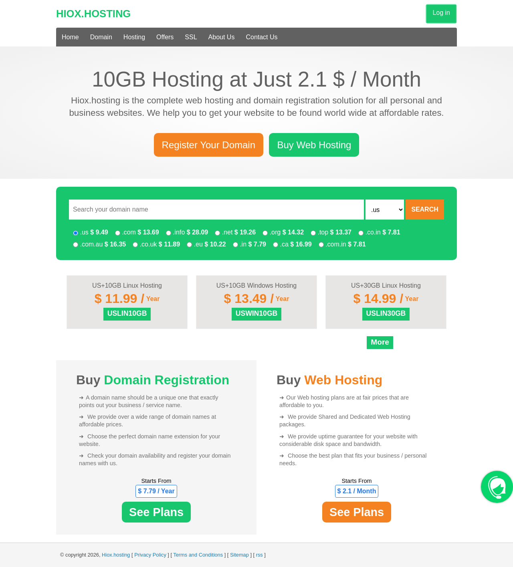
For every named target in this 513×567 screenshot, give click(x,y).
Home (70, 37)
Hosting (134, 37)
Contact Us (261, 37)
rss (259, 555)
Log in (441, 12)
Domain (101, 37)
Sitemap (239, 555)
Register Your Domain (208, 144)
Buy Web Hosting (314, 144)
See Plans (156, 512)
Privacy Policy (150, 555)
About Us (221, 37)
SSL (191, 37)
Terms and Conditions (198, 555)
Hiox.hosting (116, 555)
